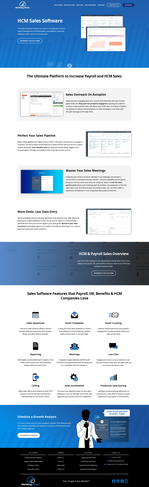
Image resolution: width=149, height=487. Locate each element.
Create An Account (33, 469)
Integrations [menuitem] (69, 5)
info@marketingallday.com (115, 461)
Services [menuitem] (79, 5)
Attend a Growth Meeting (33, 458)
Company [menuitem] (100, 5)
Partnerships (61, 465)
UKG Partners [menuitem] (90, 5)
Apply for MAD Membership (33, 461)
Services (60, 461)
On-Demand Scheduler (28, 435)
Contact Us (113, 5)
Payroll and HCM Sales (88, 461)
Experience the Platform (30, 41)
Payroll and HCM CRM (88, 458)
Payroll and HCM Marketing (88, 465)
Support (128, 5)
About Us (61, 458)
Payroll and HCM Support (88, 469)
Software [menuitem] (58, 5)
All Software (103, 63)
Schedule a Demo (33, 465)
